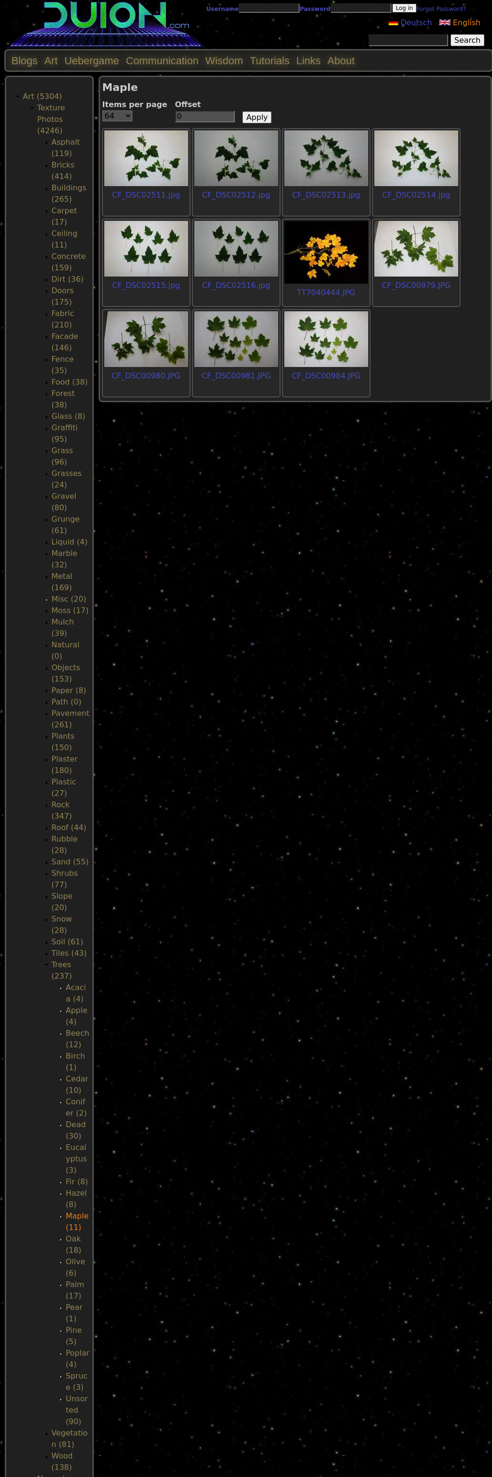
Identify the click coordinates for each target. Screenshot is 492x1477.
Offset (188, 104)
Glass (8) (68, 416)
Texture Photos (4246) (51, 119)
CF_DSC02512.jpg (236, 194)
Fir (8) (77, 1181)
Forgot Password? (441, 9)
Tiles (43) (69, 953)
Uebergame (91, 61)
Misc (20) (68, 599)
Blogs (24, 61)
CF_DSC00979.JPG (416, 285)
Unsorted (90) (77, 1410)
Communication (162, 61)
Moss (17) (70, 610)
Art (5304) (42, 96)
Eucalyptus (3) (76, 1159)
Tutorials (270, 61)
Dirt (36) (67, 279)
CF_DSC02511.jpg (146, 194)
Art (51, 61)
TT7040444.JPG (326, 292)
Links (308, 61)
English (460, 22)
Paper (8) (68, 690)
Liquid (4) (69, 541)
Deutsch (410, 22)
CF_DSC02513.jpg (326, 194)
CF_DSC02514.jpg (416, 194)
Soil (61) (67, 941)
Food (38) (69, 382)
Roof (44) (69, 827)
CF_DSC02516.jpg (236, 285)
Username (222, 9)
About (341, 61)
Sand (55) (70, 861)
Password (315, 9)
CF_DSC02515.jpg (146, 285)
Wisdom (224, 61)
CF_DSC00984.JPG (326, 375)
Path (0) (66, 701)
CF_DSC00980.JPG (146, 375)
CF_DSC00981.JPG (236, 375)
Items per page (135, 104)
